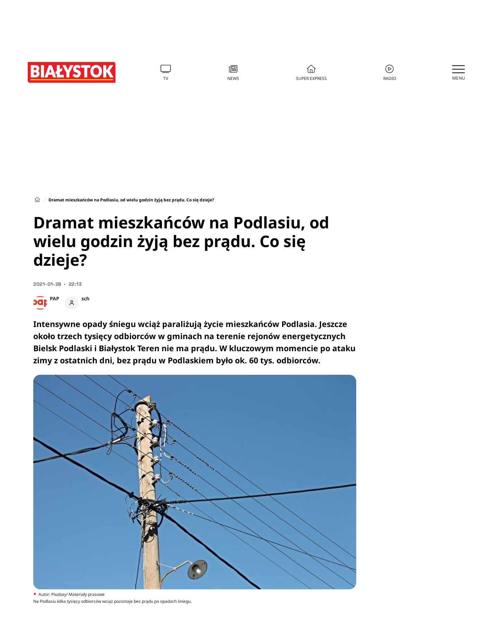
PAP (54, 298)
